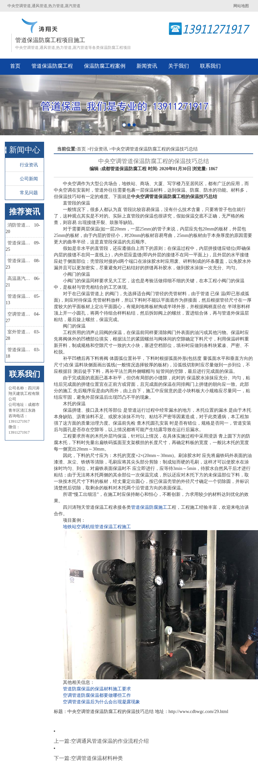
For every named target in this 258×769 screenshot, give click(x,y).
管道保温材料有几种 (20, 260)
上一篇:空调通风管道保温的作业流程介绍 (101, 741)
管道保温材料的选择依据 (20, 349)
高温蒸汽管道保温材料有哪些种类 (20, 278)
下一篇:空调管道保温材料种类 (88, 758)
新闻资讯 (146, 66)
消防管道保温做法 (20, 225)
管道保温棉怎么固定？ (20, 242)
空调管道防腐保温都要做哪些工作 (97, 695)
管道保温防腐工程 (52, 66)
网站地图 (241, 6)
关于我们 (178, 66)
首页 (15, 66)
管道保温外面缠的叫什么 (20, 296)
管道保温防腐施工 (149, 507)
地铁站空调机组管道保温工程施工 (97, 526)
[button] (19, 105)
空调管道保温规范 (20, 314)
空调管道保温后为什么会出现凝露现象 (101, 701)
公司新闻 (29, 178)
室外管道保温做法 (20, 331)
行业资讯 (29, 164)
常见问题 (29, 192)
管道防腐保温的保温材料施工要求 (97, 688)
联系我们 (210, 66)
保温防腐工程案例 (104, 66)
